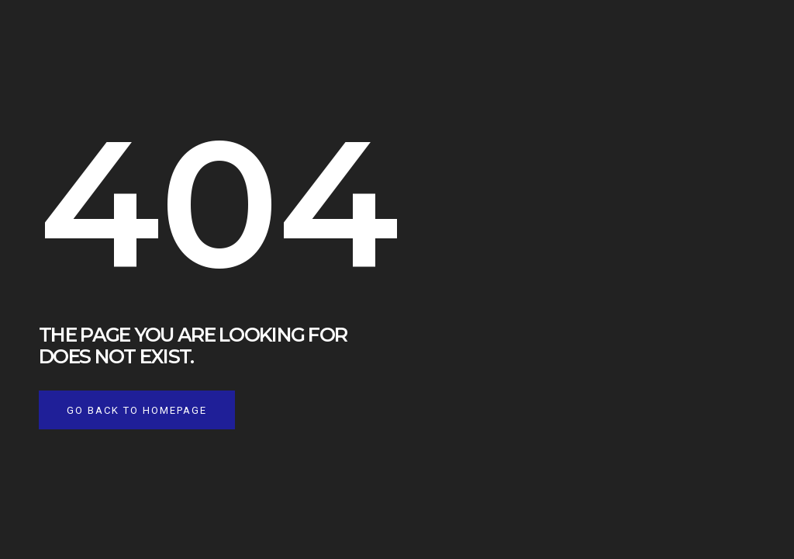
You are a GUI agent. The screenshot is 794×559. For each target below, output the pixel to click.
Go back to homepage (137, 410)
